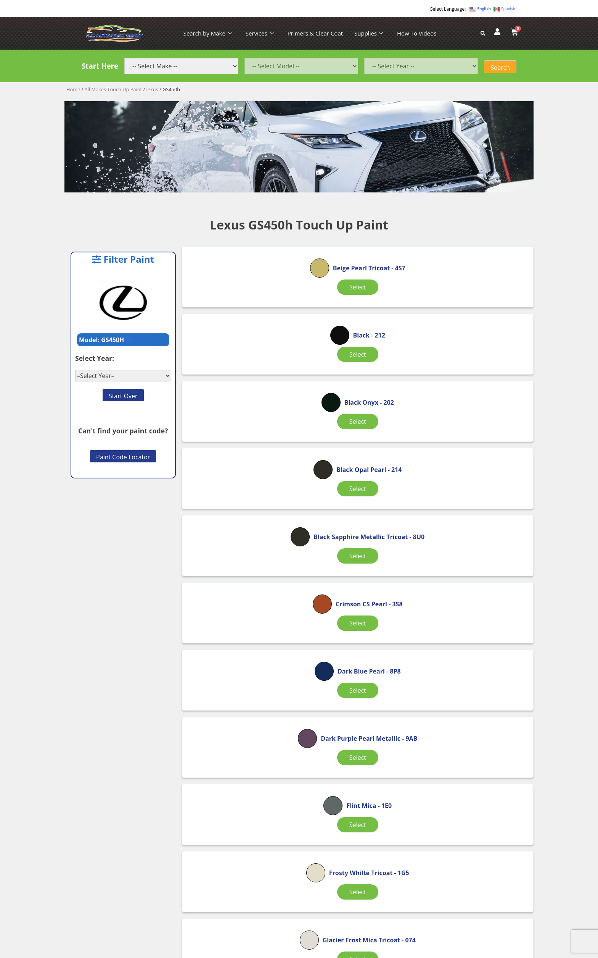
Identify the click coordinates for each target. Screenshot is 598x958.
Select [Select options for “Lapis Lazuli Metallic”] (470, 709)
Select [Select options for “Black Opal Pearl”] (239, 413)
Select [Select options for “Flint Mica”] (470, 505)
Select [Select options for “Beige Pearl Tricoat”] (239, 314)
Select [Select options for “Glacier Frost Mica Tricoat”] (354, 615)
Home (73, 89)
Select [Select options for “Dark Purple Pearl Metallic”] (354, 516)
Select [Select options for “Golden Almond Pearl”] (239, 709)
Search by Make (207, 33)
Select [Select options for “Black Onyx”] (470, 308)
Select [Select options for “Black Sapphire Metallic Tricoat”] (354, 418)
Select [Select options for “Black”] (354, 308)
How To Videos (416, 33)
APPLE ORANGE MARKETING (394, 951)
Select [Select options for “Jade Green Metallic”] (354, 709)
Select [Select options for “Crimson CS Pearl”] (470, 413)
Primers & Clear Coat (315, 33)
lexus (152, 89)
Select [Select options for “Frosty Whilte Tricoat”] (239, 610)
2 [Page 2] (356, 750)
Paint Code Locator (123, 457)
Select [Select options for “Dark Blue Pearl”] (239, 512)
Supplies (368, 33)
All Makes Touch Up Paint (113, 89)
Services (260, 33)
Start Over (123, 396)
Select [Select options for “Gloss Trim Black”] (470, 610)
